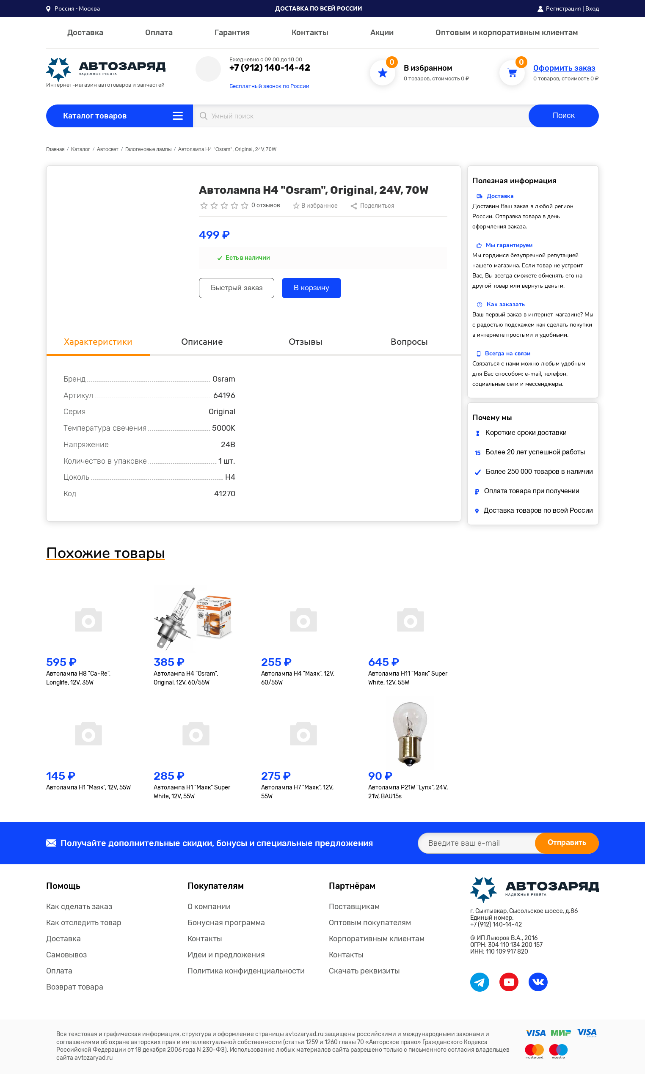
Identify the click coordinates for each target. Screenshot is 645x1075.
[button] (73, 8)
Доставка (85, 32)
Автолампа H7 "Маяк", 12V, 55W (297, 793)
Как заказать (506, 304)
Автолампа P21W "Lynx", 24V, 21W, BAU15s (408, 793)
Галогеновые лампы (148, 149)
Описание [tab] (201, 342)
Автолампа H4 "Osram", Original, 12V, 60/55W (186, 679)
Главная (55, 149)
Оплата (159, 32)
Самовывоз (66, 955)
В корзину (318, 289)
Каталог (80, 149)
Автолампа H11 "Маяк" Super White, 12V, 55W (407, 679)
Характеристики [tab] (98, 342)
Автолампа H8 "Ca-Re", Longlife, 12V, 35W (78, 679)
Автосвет (108, 149)
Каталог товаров (95, 116)
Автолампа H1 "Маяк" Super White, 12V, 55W (192, 793)
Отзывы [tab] (305, 342)
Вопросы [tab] (409, 342)
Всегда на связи (507, 353)
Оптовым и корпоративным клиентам (507, 32)
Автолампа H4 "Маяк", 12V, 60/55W (297, 679)
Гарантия (232, 32)
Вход (592, 8)
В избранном (428, 68)
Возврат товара (74, 988)
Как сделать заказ (79, 907)
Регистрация (563, 8)
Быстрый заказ (239, 289)
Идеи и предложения (226, 955)
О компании (209, 907)
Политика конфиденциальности (246, 971)
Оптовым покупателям (370, 923)
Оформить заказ (564, 68)
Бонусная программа (226, 923)
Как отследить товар (83, 923)
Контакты (310, 32)
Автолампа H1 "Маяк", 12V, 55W (88, 788)
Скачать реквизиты (364, 971)
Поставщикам (354, 907)
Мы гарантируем (509, 245)
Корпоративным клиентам (376, 939)
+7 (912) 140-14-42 (269, 68)
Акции (382, 32)
